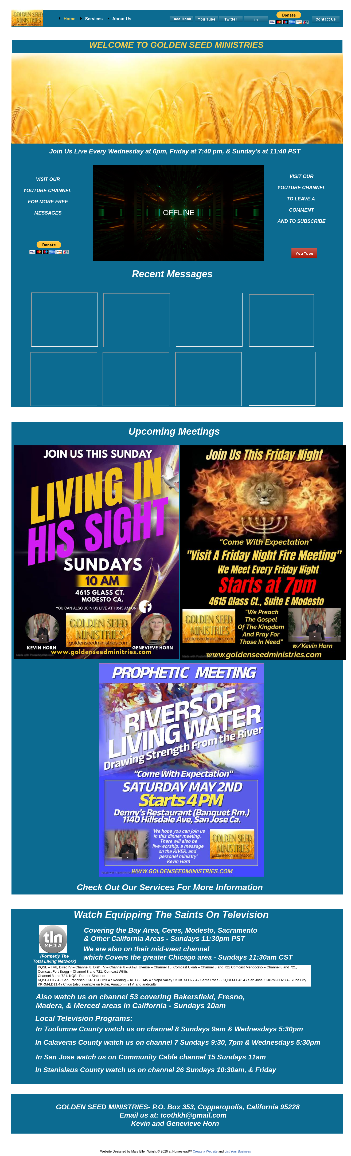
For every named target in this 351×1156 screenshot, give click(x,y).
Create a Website (205, 1151)
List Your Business (238, 1151)
